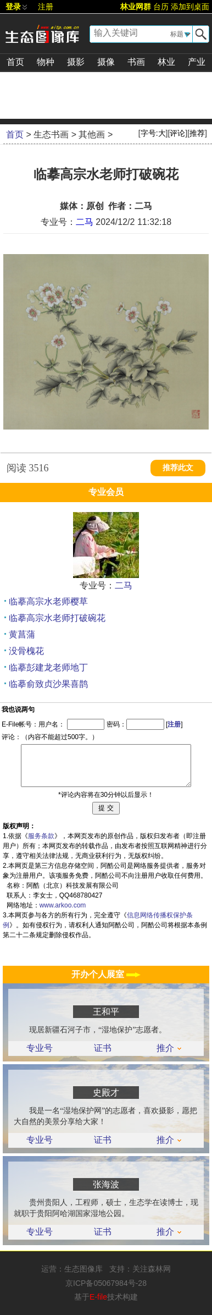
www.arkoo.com (63, 905)
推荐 (197, 133)
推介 (169, 1048)
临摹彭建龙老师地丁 (48, 667)
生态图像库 (83, 1268)
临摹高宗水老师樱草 (48, 601)
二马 (84, 222)
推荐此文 (178, 468)
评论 (177, 133)
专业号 (39, 1048)
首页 (15, 62)
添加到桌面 (190, 6)
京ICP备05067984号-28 (106, 1283)
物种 (45, 62)
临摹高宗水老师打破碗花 (57, 618)
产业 (196, 62)
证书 (102, 1048)
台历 (161, 6)
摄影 (76, 62)
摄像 (106, 62)
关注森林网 (151, 1268)
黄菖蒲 (22, 634)
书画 (136, 62)
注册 (45, 6)
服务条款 (41, 836)
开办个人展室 (106, 974)
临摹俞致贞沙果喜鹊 (48, 684)
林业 (166, 62)
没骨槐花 (26, 651)
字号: (153, 133)
